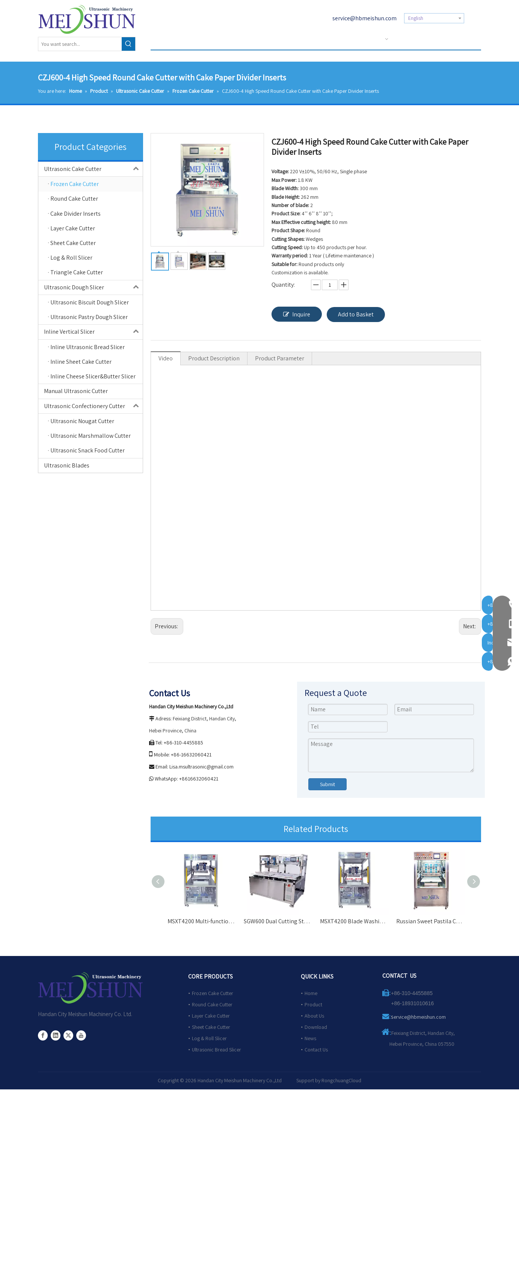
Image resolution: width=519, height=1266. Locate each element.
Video (165, 358)
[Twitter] (68, 1035)
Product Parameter (279, 358)
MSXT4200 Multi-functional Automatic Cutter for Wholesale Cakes (201, 921)
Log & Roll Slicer (209, 1038)
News (310, 1038)
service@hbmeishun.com (364, 18)
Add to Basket (356, 314)
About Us (314, 1015)
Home (311, 993)
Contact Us (316, 1049)
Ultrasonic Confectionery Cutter (93, 406)
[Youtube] (81, 1035)
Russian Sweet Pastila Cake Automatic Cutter (430, 921)
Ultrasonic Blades (66, 465)
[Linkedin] (55, 1035)
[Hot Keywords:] (128, 44)
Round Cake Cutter (212, 1004)
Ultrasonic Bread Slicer (216, 1049)
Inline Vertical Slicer (93, 332)
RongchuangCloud (341, 1080)
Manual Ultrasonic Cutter (76, 391)
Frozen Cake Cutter (212, 993)
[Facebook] (43, 1035)
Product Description (214, 358)
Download (316, 1027)
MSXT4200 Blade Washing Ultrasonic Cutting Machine (354, 921)
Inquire (296, 314)
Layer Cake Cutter (211, 1015)
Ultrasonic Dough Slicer (93, 287)
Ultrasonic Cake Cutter (93, 169)
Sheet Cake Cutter (211, 1027)
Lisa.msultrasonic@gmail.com (201, 766)
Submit (327, 784)
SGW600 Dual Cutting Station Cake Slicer (278, 921)
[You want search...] (80, 44)
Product (313, 1004)
